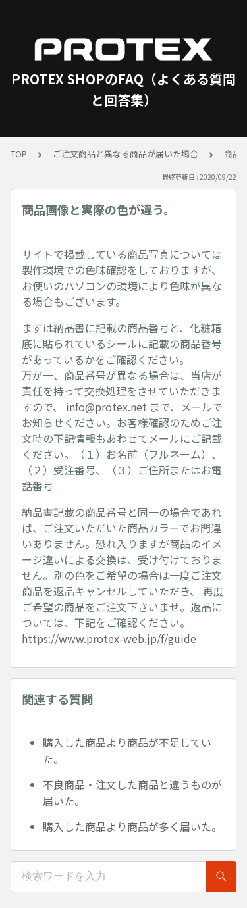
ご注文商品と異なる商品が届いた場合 (125, 153)
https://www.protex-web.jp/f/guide (109, 638)
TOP (19, 153)
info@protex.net (106, 407)
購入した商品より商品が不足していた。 (127, 750)
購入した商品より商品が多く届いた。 (132, 826)
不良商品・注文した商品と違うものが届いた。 (132, 792)
